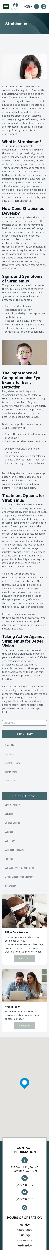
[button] (6, 6)
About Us (9, 745)
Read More (24, 958)
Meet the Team (12, 762)
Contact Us (10, 780)
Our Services (11, 754)
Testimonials (11, 771)
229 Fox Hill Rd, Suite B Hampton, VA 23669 (24, 1169)
